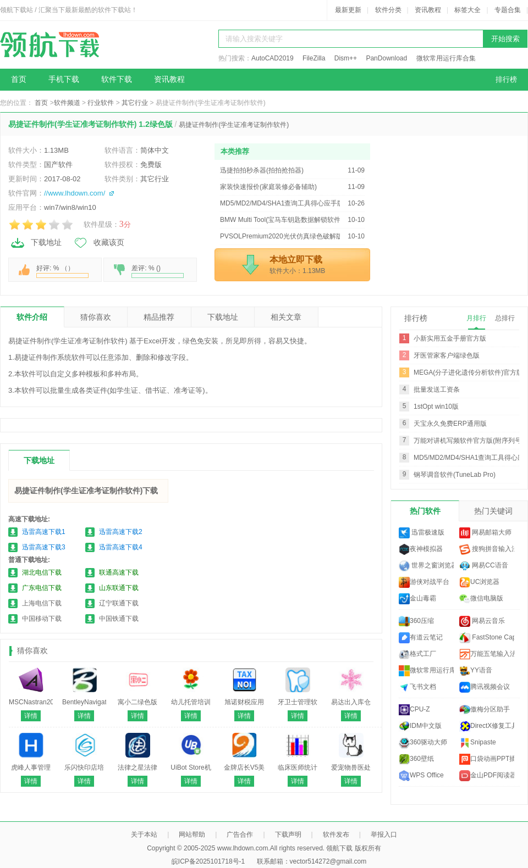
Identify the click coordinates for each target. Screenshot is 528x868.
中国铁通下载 (119, 618)
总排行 (505, 318)
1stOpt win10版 (436, 406)
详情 (30, 716)
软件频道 (67, 103)
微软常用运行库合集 (446, 58)
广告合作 (240, 834)
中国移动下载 (42, 618)
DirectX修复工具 (486, 726)
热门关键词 (493, 511)
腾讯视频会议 (484, 687)
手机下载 (63, 79)
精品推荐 (159, 317)
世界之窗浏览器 (426, 565)
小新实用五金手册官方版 (450, 338)
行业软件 (100, 103)
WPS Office (421, 775)
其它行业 (135, 103)
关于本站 (144, 834)
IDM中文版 (420, 726)
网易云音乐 (482, 621)
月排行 (476, 318)
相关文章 (286, 317)
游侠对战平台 (424, 582)
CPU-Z (414, 709)
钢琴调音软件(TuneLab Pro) (455, 474)
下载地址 (36, 243)
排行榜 (506, 79)
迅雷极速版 (421, 532)
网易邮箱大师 (485, 532)
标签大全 (467, 10)
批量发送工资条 (437, 389)
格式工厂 (417, 654)
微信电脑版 (481, 598)
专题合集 (507, 10)
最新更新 (348, 10)
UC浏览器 (479, 582)
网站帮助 (192, 834)
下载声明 (288, 834)
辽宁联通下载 (119, 603)
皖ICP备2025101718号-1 (208, 861)
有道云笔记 (421, 637)
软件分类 (388, 10)
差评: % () (157, 271)
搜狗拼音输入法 (486, 549)
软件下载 (116, 79)
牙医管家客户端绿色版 (447, 355)
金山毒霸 (417, 598)
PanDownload (386, 58)
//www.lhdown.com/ (74, 193)
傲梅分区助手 (484, 709)
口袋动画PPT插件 (486, 759)
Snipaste (477, 742)
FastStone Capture (486, 637)
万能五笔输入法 (486, 654)
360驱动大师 (423, 742)
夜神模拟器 (421, 549)
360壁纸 (416, 759)
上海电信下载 (42, 603)
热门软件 (425, 511)
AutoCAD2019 (272, 58)
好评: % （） (62, 271)
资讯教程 (428, 10)
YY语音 (475, 670)
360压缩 (416, 621)
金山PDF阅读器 (486, 775)
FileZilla (313, 58)
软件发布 (336, 834)
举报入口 (384, 834)
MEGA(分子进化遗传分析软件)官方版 (468, 372)
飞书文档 (417, 687)
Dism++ (345, 58)
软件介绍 (31, 317)
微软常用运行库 (426, 670)
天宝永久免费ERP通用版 (450, 423)
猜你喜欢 (95, 317)
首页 (18, 79)
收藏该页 (98, 243)
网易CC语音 (483, 565)
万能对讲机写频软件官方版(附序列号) (469, 440)
